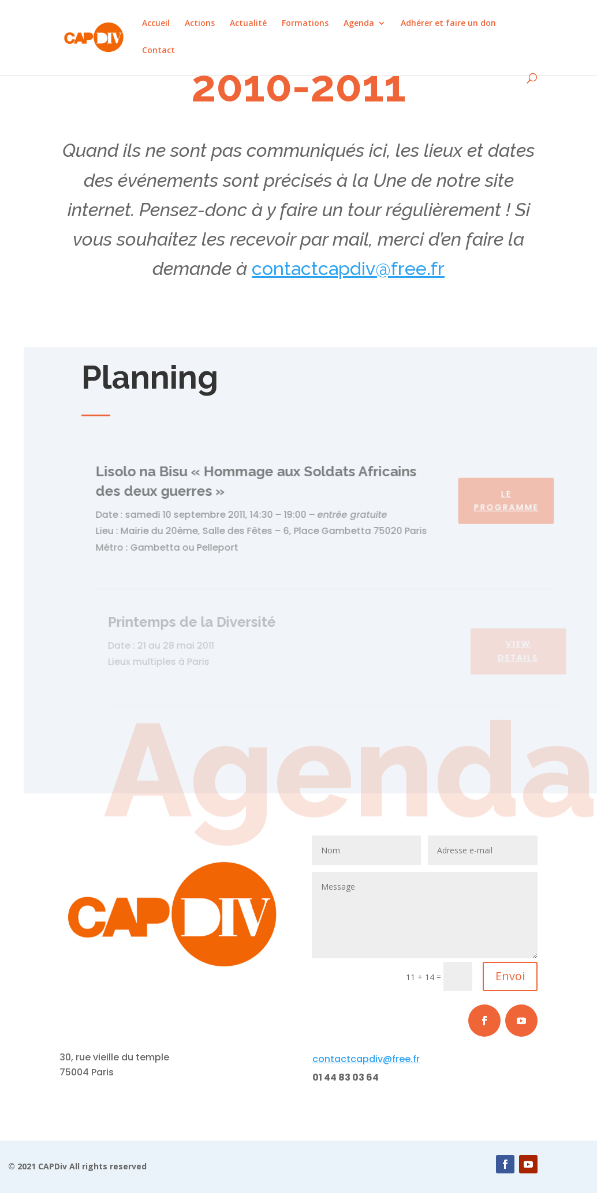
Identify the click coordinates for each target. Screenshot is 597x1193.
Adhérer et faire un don (448, 23)
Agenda (359, 23)
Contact (158, 50)
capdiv (346, 268)
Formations (305, 23)
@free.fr (410, 268)
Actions (200, 23)
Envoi (510, 976)
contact (285, 268)
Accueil (156, 23)
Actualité (248, 23)
